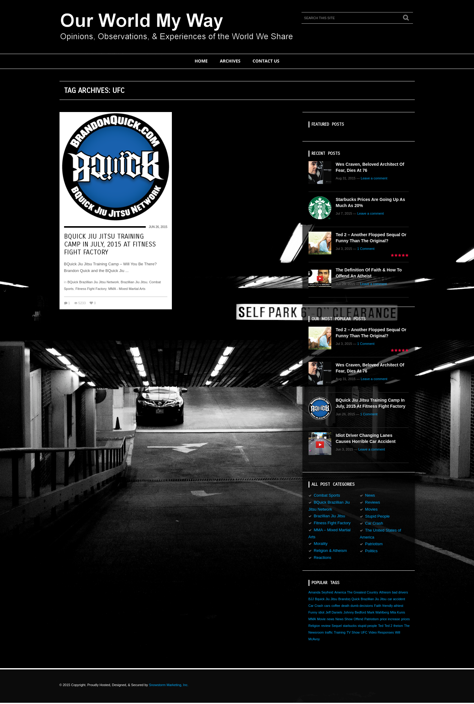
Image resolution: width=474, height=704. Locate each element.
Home (201, 61)
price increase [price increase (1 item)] (390, 619)
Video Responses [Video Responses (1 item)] (381, 632)
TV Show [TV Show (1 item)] (353, 632)
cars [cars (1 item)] (327, 605)
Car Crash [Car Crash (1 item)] (316, 605)
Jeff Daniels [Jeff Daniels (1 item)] (334, 612)
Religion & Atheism (330, 550)
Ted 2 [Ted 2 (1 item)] (388, 625)
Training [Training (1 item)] (340, 632)
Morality (321, 543)
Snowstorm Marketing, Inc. (168, 685)
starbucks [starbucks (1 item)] (350, 625)
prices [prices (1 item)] (405, 619)
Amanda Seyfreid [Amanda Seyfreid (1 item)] (321, 592)
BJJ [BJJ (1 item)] (311, 599)
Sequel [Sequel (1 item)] (337, 625)
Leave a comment (374, 178)
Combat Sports (327, 495)
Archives (230, 61)
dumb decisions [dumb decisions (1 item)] (361, 605)
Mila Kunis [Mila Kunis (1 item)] (397, 612)
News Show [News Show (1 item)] (344, 619)
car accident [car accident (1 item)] (396, 599)
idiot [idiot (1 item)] (322, 612)
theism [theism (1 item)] (398, 625)
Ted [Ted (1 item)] (380, 625)
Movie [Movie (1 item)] (321, 619)
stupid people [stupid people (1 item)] (367, 625)
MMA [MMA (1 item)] (312, 619)
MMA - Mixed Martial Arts (126, 289)
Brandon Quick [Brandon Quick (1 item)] (349, 599)
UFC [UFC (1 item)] (364, 632)
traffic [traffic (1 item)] (329, 632)
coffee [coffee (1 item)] (335, 605)
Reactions (322, 557)
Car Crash (374, 523)
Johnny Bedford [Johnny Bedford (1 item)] (354, 612)
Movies (371, 509)
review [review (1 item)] (326, 625)
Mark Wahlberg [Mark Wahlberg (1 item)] (378, 612)
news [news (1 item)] (330, 619)
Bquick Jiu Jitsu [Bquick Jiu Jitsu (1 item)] (326, 599)
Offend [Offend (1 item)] (358, 619)
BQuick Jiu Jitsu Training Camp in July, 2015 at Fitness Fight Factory (110, 244)
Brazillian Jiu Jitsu (134, 282)
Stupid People (377, 516)
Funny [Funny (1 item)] (313, 612)
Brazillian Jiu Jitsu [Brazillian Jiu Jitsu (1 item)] (374, 599)
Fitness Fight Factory (90, 289)
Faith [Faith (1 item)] (377, 605)
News (370, 495)
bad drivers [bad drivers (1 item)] (400, 592)
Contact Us (266, 61)
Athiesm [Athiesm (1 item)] (385, 592)
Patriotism (374, 544)
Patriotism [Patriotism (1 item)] (371, 619)
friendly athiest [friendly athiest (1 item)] (392, 605)
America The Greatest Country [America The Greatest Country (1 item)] (356, 592)
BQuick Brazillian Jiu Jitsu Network (93, 282)
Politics (371, 551)
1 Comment (365, 248)
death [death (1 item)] (345, 605)
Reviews (372, 502)
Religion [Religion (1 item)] (314, 625)
